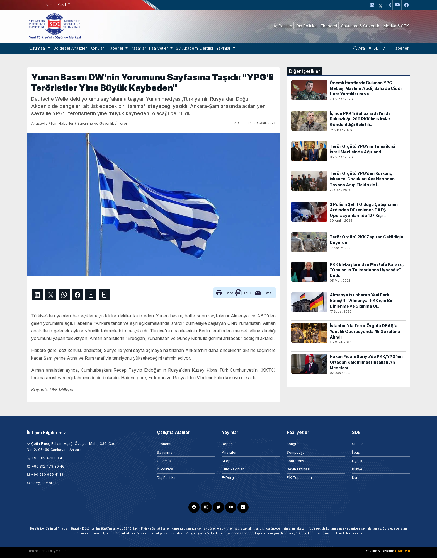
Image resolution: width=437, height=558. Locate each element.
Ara (359, 48)
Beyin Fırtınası (298, 469)
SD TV (376, 48)
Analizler (229, 452)
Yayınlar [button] (224, 48)
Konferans (295, 461)
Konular (97, 48)
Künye (357, 469)
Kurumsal (360, 477)
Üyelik (357, 461)
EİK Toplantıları (299, 477)
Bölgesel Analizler (70, 48)
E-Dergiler (230, 477)
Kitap (226, 461)
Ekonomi (164, 444)
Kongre (293, 444)
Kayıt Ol (64, 4)
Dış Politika (166, 477)
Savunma (165, 452)
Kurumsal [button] (37, 48)
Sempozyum (297, 452)
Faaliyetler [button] (159, 48)
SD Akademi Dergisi (194, 48)
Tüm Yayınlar (233, 469)
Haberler (399, 48)
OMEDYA (402, 551)
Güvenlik (164, 461)
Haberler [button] (116, 48)
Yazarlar (138, 48)
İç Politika (165, 469)
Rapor (227, 444)
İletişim (45, 4)
